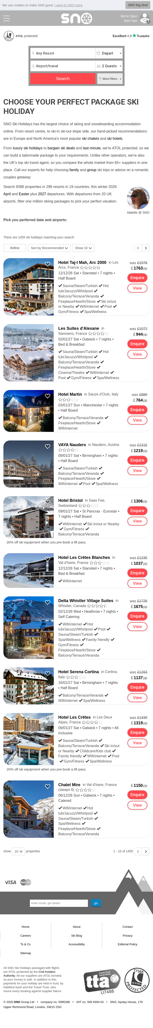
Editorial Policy (127, 944)
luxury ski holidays (28, 148)
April (7, 194)
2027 (42, 194)
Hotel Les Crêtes (74, 717)
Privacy (128, 935)
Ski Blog (76, 935)
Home (26, 926)
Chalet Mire (69, 784)
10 (19, 851)
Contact (127, 926)
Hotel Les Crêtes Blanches (84, 557)
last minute (92, 148)
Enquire (138, 277)
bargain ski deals (61, 148)
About (77, 926)
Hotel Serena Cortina (78, 672)
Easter (24, 194)
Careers (25, 935)
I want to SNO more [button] (68, 5)
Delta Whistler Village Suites (85, 600)
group (91, 170)
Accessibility (77, 944)
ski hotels (114, 138)
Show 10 (83, 248)
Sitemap (25, 953)
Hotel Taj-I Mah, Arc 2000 (82, 262)
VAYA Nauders (72, 445)
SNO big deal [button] (138, 5)
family (74, 170)
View (137, 288)
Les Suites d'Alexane (78, 328)
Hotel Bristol (70, 500)
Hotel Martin (70, 394)
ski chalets (90, 138)
